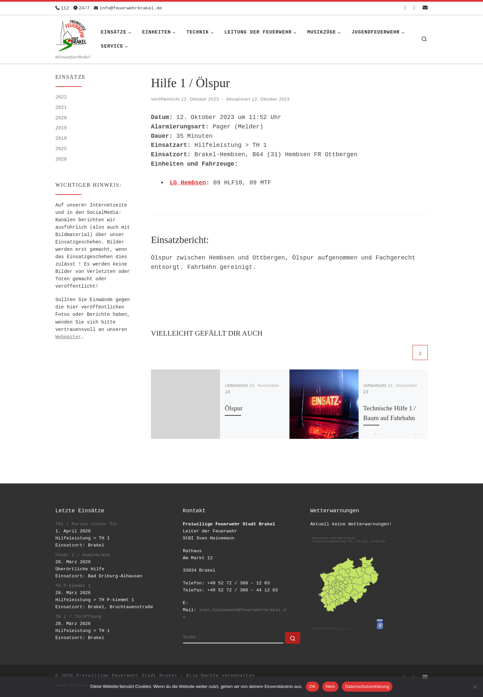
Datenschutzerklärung (367, 686)
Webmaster (68, 337)
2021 (61, 107)
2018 (61, 138)
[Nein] (474, 686)
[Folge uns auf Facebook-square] (405, 8)
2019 (61, 128)
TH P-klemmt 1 (73, 585)
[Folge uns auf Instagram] (414, 8)
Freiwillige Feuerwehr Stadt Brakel (126, 675)
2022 (61, 97)
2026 (61, 159)
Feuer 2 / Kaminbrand (82, 555)
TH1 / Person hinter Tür (86, 524)
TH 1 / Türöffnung (78, 616)
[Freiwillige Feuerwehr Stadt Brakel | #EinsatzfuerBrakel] (71, 34)
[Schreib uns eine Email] (425, 8)
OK (312, 686)
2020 (61, 118)
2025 (61, 149)
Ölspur (234, 408)
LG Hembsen (188, 182)
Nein (330, 686)
